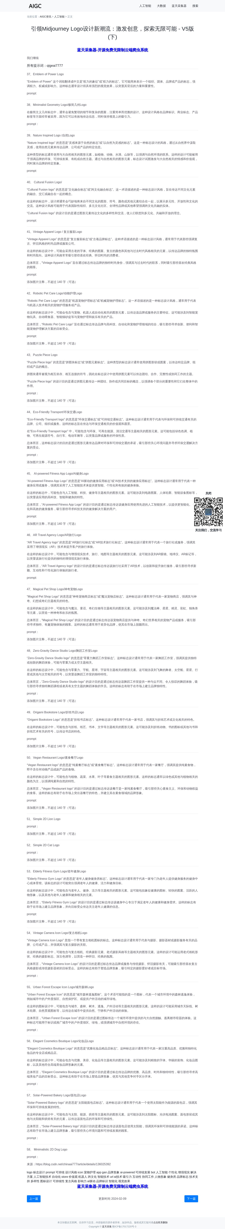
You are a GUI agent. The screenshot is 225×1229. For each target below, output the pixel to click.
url (111, 1176)
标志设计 (39, 1172)
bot (153, 1172)
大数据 (161, 5)
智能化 (113, 1181)
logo (29, 1172)
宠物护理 (90, 1172)
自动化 (56, 1176)
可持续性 (58, 1181)
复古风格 (71, 1181)
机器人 (82, 1176)
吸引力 (127, 1176)
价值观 (73, 1176)
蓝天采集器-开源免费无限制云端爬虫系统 (112, 50)
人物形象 (160, 1176)
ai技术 (118, 1176)
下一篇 (191, 1198)
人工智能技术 (42, 1176)
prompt (50, 1172)
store (65, 1176)
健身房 (171, 1176)
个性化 (172, 1172)
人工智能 (145, 5)
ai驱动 (91, 1181)
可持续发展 (142, 1172)
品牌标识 (102, 1181)
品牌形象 (113, 1172)
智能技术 (103, 1176)
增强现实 (184, 1172)
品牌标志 (183, 1176)
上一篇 (33, 1198)
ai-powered (127, 1172)
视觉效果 (124, 1181)
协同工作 (148, 1176)
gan (104, 1172)
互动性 (136, 1176)
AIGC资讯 (45, 16)
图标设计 (46, 1181)
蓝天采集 (107, 1226)
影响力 (82, 1181)
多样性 (35, 1181)
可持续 (60, 1172)
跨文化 (92, 1176)
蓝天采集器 (179, 5)
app (98, 1172)
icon (80, 1172)
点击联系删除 (160, 1222)
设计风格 (71, 1172)
